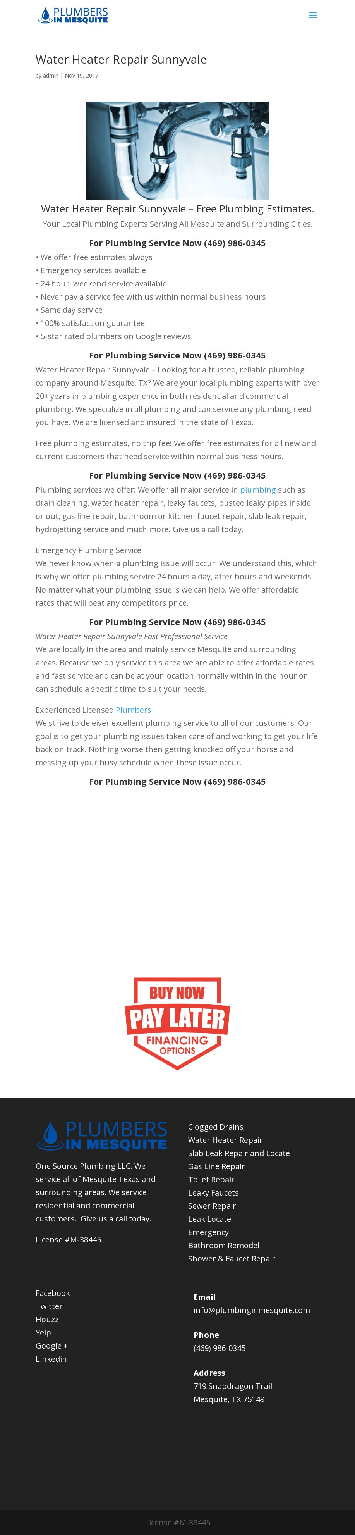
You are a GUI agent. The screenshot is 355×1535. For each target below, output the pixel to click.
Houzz (47, 1319)
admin (50, 75)
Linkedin (51, 1359)
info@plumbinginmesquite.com (252, 1310)
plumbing (258, 489)
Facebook (53, 1293)
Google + (52, 1345)
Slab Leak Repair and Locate (239, 1153)
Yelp (43, 1332)
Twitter (49, 1306)
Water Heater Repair (225, 1140)
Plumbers (133, 710)
